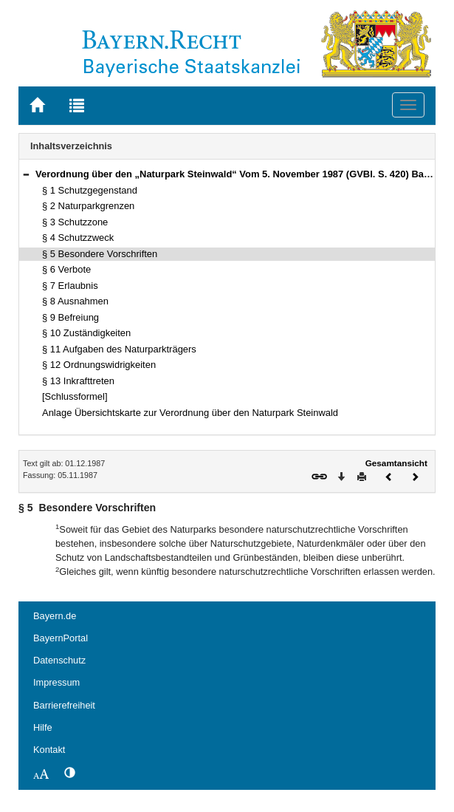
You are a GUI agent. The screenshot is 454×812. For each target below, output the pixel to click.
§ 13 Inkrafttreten (78, 380)
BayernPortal (60, 638)
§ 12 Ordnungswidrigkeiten (99, 364)
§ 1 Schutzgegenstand (89, 190)
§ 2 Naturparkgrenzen (88, 205)
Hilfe (42, 727)
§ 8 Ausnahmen (75, 301)
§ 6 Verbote (66, 269)
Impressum (56, 682)
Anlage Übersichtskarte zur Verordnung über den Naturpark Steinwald (190, 412)
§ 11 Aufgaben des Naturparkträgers (119, 349)
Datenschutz (59, 660)
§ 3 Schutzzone (75, 222)
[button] (26, 174)
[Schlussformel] (75, 396)
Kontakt (49, 749)
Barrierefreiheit (64, 705)
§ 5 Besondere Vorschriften (99, 253)
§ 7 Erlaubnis (70, 285)
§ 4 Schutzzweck (78, 237)
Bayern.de (54, 615)
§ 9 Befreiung (70, 317)
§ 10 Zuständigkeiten (86, 332)
